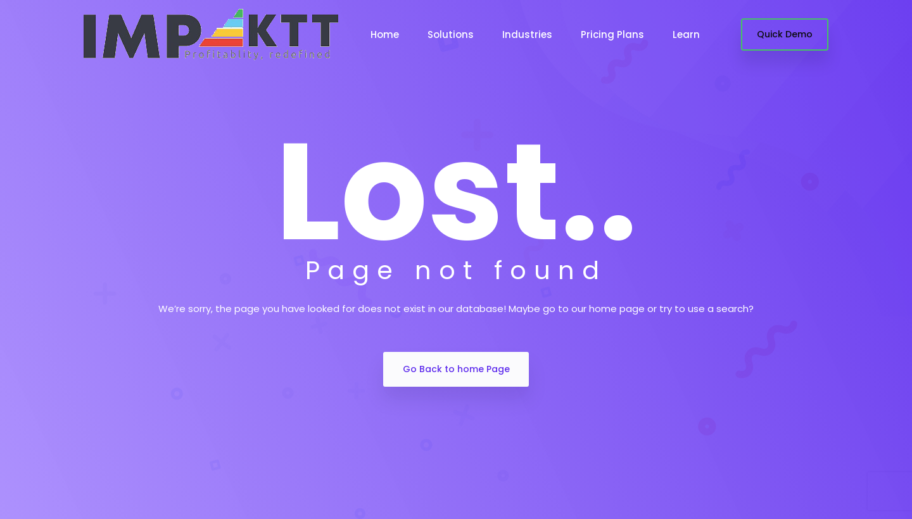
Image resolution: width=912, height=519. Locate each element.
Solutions (451, 34)
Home (384, 34)
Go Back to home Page (456, 369)
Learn (686, 34)
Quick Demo (785, 34)
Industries (527, 34)
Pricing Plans (612, 34)
